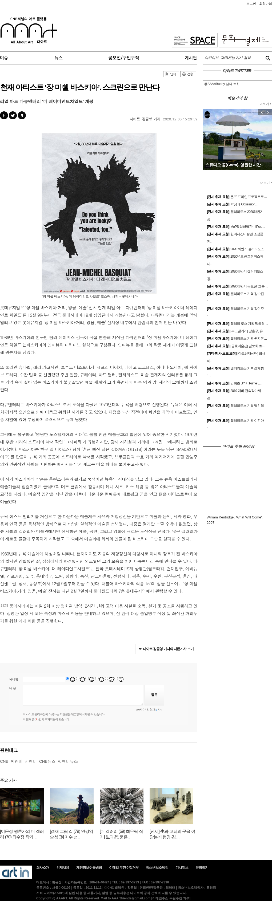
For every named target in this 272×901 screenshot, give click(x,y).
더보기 (265, 104)
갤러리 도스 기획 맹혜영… (249, 324)
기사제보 (181, 868)
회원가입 (265, 4)
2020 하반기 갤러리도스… (248, 249)
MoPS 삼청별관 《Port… (247, 227)
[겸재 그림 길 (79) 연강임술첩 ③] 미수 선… (71, 834)
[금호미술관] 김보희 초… (247, 346)
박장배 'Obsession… (244, 204)
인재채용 (62, 868)
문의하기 (201, 868)
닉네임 (13, 679)
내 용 (12, 688)
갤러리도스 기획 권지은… (248, 338)
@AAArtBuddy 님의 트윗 (221, 84)
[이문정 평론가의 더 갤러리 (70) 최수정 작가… (22, 834)
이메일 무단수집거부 (124, 868)
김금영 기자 (151, 118)
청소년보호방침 (157, 868)
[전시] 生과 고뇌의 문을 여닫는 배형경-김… (172, 834)
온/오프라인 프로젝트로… (248, 197)
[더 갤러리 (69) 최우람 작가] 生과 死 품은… (121, 834)
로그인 (251, 4)
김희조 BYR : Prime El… (246, 383)
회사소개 (42, 868)
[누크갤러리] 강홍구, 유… (248, 331)
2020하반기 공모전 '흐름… (249, 286)
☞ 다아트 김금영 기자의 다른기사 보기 (166, 649)
